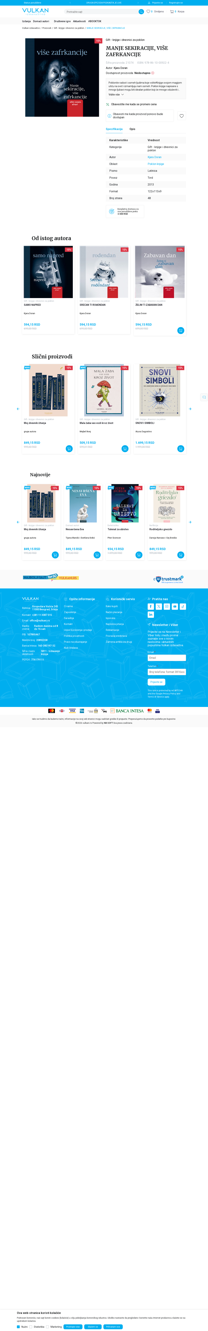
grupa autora (30, 431)
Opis (132, 129)
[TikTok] (183, 606)
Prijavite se (156, 682)
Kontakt (68, 624)
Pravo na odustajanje (75, 641)
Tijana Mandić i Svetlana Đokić (80, 538)
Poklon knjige (156, 164)
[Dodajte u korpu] (180, 330)
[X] (159, 606)
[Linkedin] (151, 614)
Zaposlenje (70, 612)
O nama (68, 606)
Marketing (56, 1327)
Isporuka (110, 618)
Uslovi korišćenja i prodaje (78, 630)
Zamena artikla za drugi (119, 641)
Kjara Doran (120, 68)
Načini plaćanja (114, 612)
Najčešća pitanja (115, 624)
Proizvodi (46, 28)
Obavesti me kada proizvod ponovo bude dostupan (138, 115)
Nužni (24, 1327)
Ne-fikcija (153, 525)
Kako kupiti (112, 606)
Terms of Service (156, 697)
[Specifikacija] (114, 129)
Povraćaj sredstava (116, 636)
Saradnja (69, 618)
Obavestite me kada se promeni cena (134, 104)
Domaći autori (72, 525)
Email (151, 652)
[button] (177, 11)
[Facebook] (151, 606)
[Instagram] (167, 606)
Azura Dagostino (143, 431)
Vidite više (116, 94)
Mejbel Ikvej (85, 431)
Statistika (39, 1327)
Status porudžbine (32, 3)
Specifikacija (114, 129)
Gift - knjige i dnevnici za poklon (69, 28)
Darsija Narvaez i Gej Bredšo (163, 538)
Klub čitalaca (71, 647)
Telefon (152, 666)
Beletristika (113, 525)
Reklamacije (112, 630)
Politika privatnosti (74, 636)
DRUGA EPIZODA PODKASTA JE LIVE (104, 3)
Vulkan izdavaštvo (31, 28)
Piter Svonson (114, 538)
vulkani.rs (87, 723)
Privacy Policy (169, 693)
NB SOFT (108, 723)
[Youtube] (175, 606)
